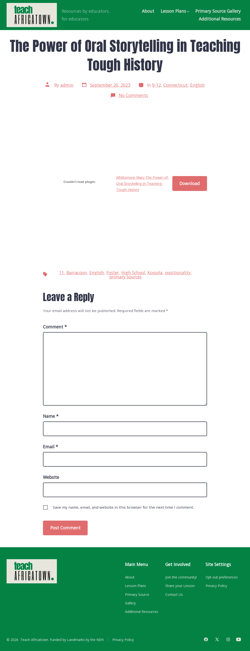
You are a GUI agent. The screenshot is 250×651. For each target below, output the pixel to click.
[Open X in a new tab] (217, 639)
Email (50, 447)
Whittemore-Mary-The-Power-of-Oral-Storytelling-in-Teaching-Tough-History (142, 183)
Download (189, 183)
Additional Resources (220, 19)
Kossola (155, 272)
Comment (55, 327)
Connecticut (175, 85)
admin (66, 85)
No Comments (133, 95)
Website (51, 477)
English (197, 85)
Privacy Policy (216, 585)
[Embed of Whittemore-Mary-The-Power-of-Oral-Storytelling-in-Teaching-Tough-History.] (79, 182)
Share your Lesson (180, 585)
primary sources (125, 277)
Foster (112, 272)
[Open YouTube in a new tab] (238, 639)
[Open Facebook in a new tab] (206, 639)
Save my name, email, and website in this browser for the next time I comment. (123, 507)
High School (133, 272)
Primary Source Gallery (218, 11)
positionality (178, 272)
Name (51, 416)
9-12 (156, 85)
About (148, 11)
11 (61, 272)
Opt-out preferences (222, 577)
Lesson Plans (175, 11)
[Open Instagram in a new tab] (228, 639)
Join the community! (181, 577)
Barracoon (76, 272)
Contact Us (174, 594)
